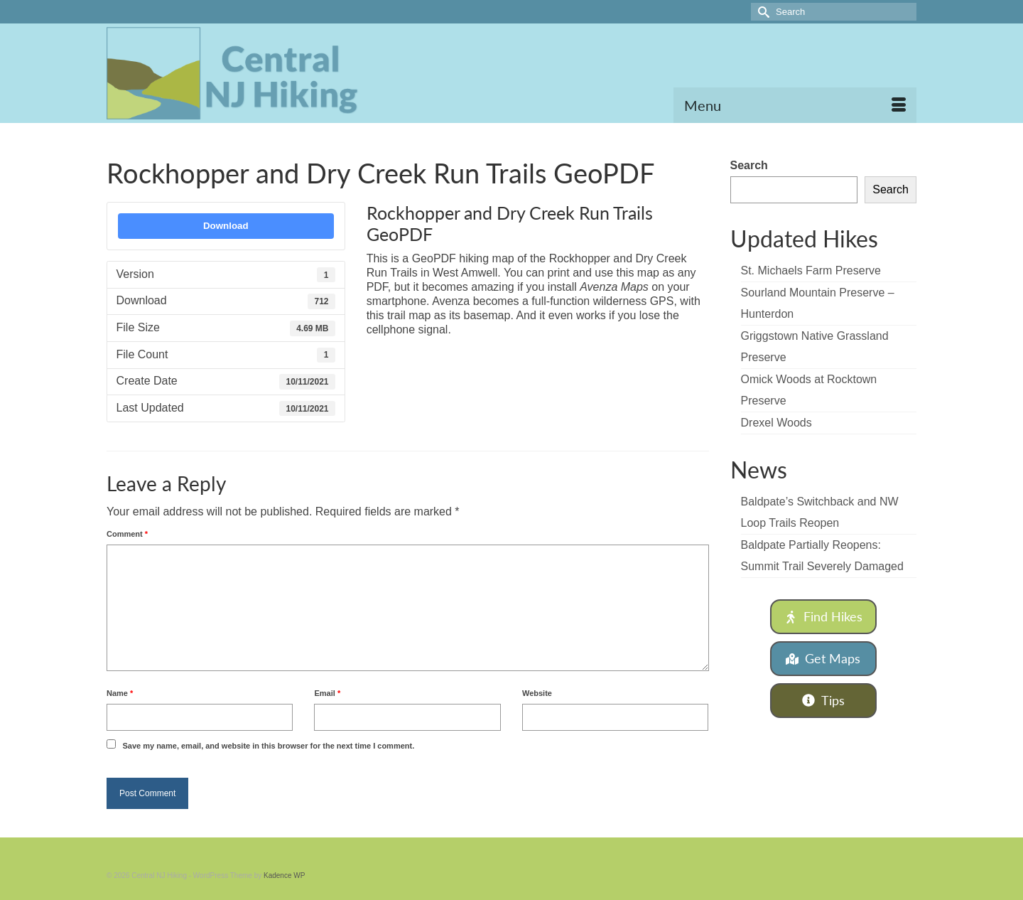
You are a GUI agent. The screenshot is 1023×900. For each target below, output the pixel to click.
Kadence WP (284, 875)
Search (749, 165)
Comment (127, 534)
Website (537, 693)
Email (327, 693)
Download (226, 225)
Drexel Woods (776, 423)
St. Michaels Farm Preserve (811, 270)
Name (120, 693)
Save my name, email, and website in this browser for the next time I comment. (268, 745)
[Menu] (794, 105)
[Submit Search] (761, 12)
